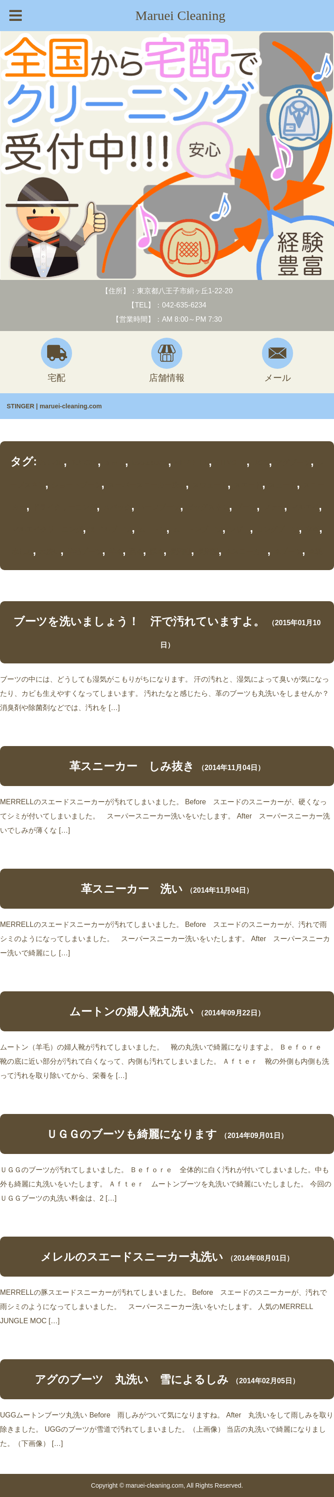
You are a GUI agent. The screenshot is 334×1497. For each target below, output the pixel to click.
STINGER (230, 463)
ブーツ (246, 507)
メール (277, 360)
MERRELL (191, 463)
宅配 (56, 360)
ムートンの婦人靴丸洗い (131, 1011)
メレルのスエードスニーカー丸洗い (131, 1256)
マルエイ (304, 507)
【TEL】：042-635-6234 (167, 305)
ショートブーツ (76, 485)
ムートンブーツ (197, 529)
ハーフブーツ (158, 507)
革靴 (315, 551)
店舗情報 (167, 360)
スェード (282, 485)
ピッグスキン (207, 507)
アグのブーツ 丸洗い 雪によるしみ (132, 1379)
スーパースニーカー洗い (147, 485)
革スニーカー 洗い (132, 888)
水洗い (49, 551)
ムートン (152, 529)
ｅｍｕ (114, 463)
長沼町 (180, 551)
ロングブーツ (277, 529)
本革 (312, 529)
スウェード (210, 485)
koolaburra (149, 463)
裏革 (136, 551)
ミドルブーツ (110, 529)
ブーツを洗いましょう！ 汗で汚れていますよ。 (139, 621)
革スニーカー (246, 551)
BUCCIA (83, 463)
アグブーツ (292, 463)
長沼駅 (207, 551)
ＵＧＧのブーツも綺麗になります (131, 1134)
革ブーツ (288, 551)
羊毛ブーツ (84, 551)
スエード (247, 485)
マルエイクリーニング (47, 529)
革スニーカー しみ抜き (131, 766)
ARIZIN (52, 463)
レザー (239, 529)
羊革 (116, 551)
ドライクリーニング (64, 507)
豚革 (156, 551)
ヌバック (117, 507)
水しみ (22, 551)
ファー (273, 507)
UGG (261, 463)
